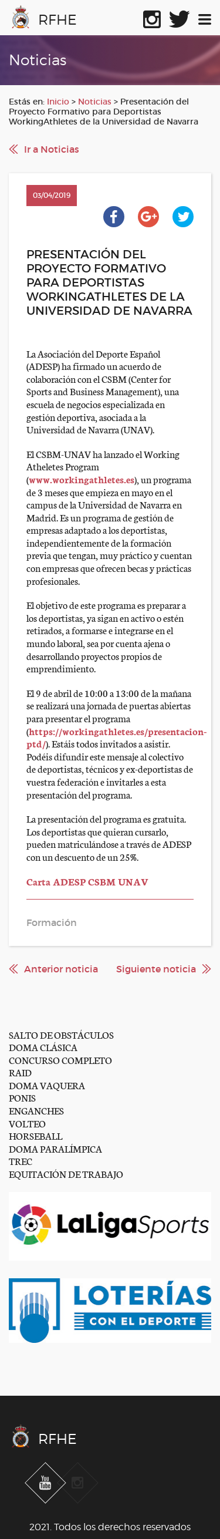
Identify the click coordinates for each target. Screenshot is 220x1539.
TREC (20, 1160)
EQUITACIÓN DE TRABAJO (66, 1173)
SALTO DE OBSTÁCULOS (61, 1034)
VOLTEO (27, 1123)
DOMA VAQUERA (47, 1085)
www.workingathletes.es (81, 479)
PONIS (22, 1097)
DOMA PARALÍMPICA (55, 1148)
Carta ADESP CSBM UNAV (87, 881)
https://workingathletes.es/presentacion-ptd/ (116, 737)
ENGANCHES (36, 1110)
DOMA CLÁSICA (43, 1046)
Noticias (94, 101)
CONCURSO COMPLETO (60, 1059)
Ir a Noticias (51, 149)
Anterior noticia (61, 969)
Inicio (58, 101)
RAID (20, 1072)
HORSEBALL (35, 1135)
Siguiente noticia (156, 969)
